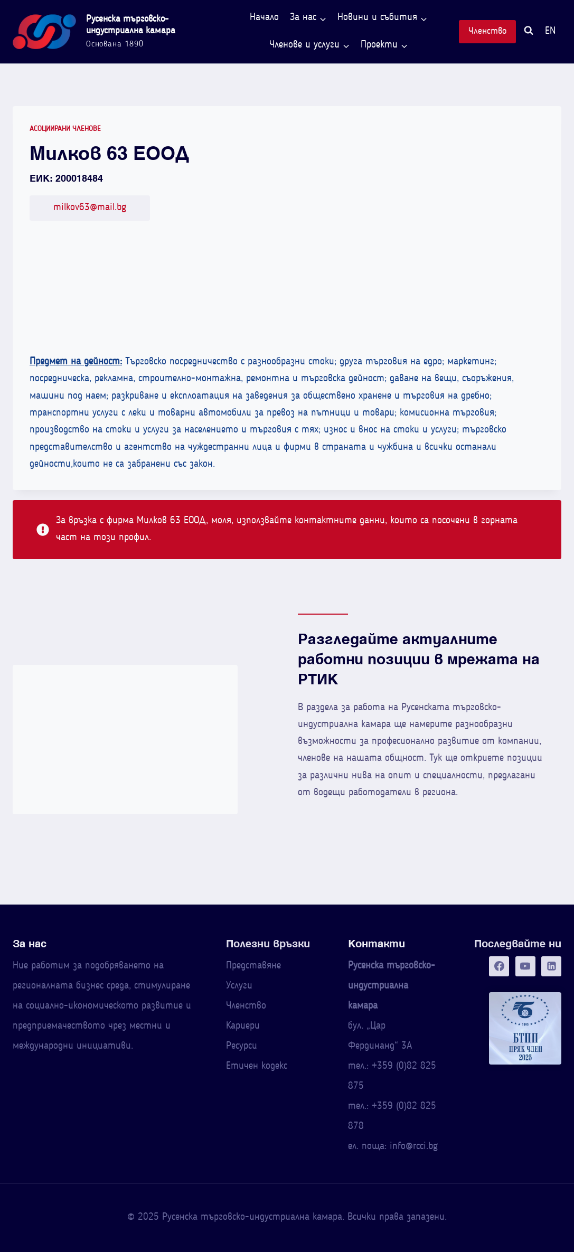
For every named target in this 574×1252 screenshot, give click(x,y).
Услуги (239, 986)
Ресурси (241, 1046)
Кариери (243, 1026)
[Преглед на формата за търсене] (528, 32)
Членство (487, 31)
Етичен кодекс (256, 1066)
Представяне (253, 966)
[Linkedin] (551, 966)
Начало (264, 18)
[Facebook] (499, 966)
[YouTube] (525, 966)
